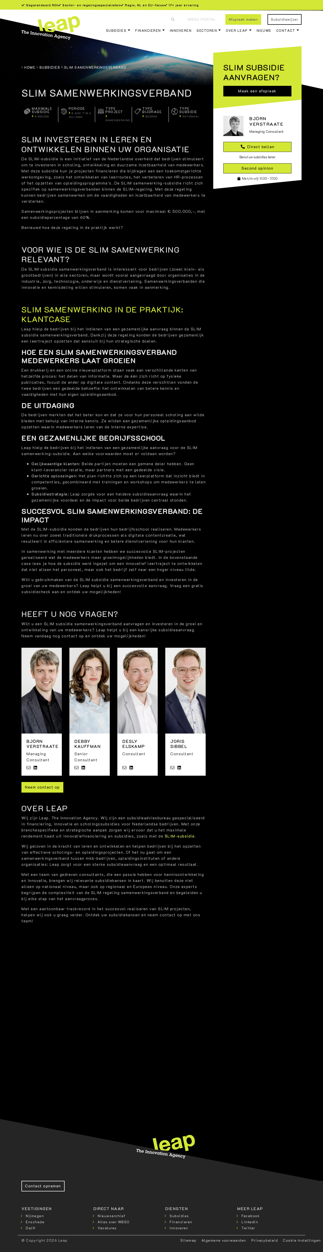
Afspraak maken (243, 19)
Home (29, 67)
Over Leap (237, 30)
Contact (285, 30)
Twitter (248, 1228)
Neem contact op (42, 787)
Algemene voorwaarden (224, 1240)
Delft (31, 1228)
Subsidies (116, 30)
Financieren (148, 30)
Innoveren (181, 30)
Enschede (35, 1222)
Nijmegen (35, 1216)
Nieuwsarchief (111, 1216)
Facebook (250, 1216)
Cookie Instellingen (302, 1240)
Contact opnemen (43, 1185)
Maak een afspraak (257, 90)
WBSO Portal (202, 19)
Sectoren (207, 30)
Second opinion (257, 168)
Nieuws (264, 30)
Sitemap (188, 1240)
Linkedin (249, 1222)
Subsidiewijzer (284, 19)
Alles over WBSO (114, 1222)
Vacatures (107, 1228)
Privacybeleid (264, 1240)
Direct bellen (257, 146)
